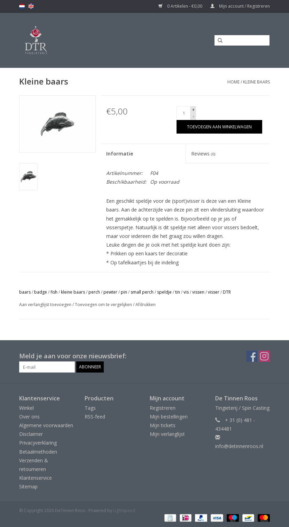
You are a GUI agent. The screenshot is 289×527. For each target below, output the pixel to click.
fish (53, 292)
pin (124, 292)
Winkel (26, 408)
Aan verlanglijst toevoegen (45, 305)
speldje (164, 292)
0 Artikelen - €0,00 (180, 6)
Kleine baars (256, 82)
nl (22, 6)
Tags (90, 408)
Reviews (203, 153)
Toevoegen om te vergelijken (104, 305)
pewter (110, 292)
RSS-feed (95, 416)
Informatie (119, 153)
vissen (198, 292)
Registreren (162, 408)
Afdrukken (145, 305)
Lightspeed (124, 510)
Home (233, 82)
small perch (142, 292)
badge (40, 292)
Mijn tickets (162, 425)
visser (213, 292)
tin (177, 292)
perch (94, 292)
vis (186, 292)
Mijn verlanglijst (167, 434)
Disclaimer (31, 434)
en (31, 6)
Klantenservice (35, 477)
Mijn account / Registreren (240, 6)
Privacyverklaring (38, 442)
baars (25, 292)
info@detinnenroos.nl (239, 446)
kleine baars (73, 292)
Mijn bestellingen (169, 416)
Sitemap (28, 486)
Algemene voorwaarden (46, 425)
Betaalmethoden (38, 451)
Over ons (29, 416)
